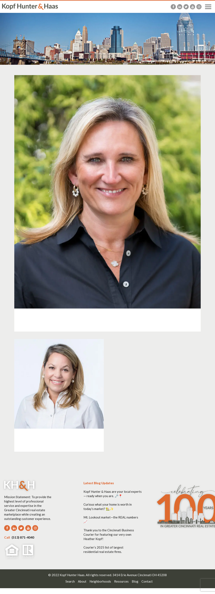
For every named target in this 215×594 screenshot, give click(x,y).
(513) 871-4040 (19, 537)
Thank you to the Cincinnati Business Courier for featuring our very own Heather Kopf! (108, 534)
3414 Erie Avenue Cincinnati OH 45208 (139, 575)
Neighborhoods (100, 581)
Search (70, 581)
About (82, 581)
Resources (121, 581)
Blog (135, 581)
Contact (147, 581)
